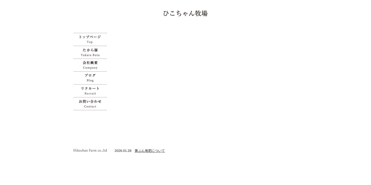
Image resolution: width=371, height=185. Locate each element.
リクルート (91, 90)
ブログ (91, 77)
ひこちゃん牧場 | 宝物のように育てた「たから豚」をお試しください (186, 13)
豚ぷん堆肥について (150, 151)
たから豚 (91, 52)
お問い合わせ (91, 103)
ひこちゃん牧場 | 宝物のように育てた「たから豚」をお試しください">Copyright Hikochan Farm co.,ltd (91, 150)
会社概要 (91, 65)
